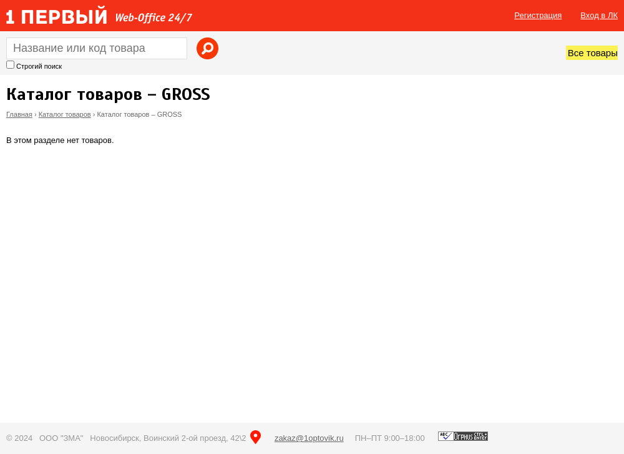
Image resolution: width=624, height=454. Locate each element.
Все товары (593, 52)
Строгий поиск (39, 66)
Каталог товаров (65, 114)
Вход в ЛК (599, 15)
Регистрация (538, 15)
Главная (19, 114)
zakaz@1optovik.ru (309, 438)
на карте (255, 437)
